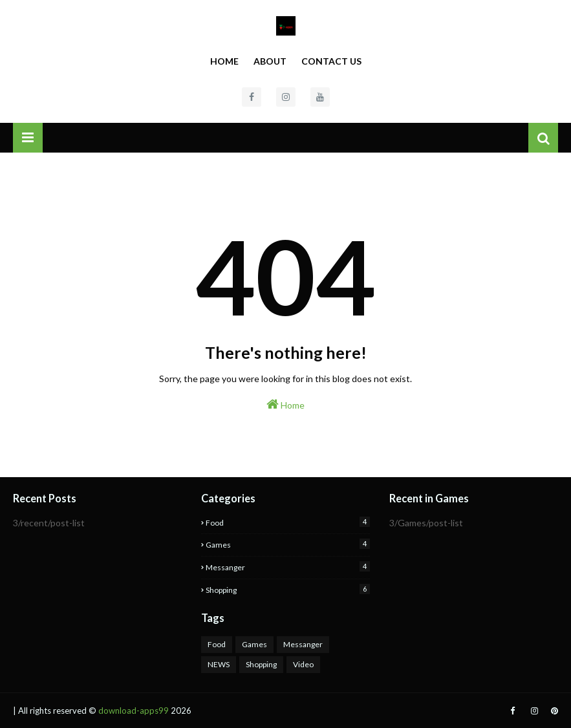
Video (303, 664)
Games (288, 544)
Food (288, 522)
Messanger (288, 566)
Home (224, 61)
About (269, 61)
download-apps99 (133, 710)
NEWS (219, 664)
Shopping (288, 589)
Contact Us (331, 61)
